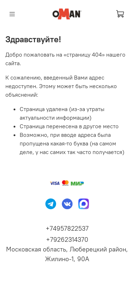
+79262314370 (67, 239)
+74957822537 (67, 228)
